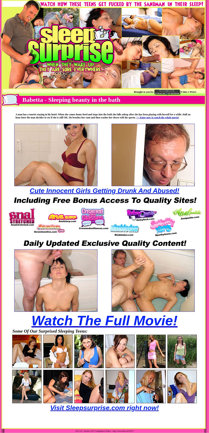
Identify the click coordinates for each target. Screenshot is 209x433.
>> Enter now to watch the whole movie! (157, 117)
